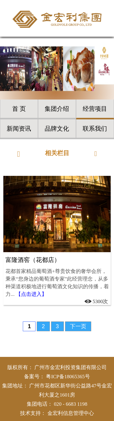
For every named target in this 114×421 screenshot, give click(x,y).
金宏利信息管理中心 (70, 413)
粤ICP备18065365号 (68, 376)
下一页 (78, 326)
